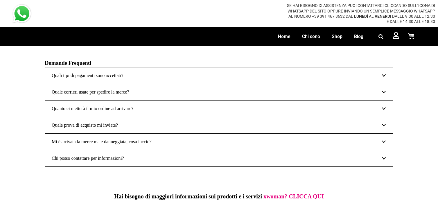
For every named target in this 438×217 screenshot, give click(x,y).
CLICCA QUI (306, 196)
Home (284, 36)
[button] (381, 37)
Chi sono (311, 36)
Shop (337, 36)
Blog (358, 36)
